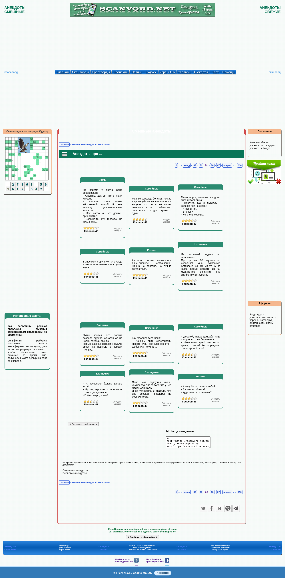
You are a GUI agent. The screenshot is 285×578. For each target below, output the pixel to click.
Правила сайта (64, 550)
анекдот (117, 229)
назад (187, 165)
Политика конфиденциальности (142, 552)
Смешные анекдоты (75, 472)
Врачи (103, 179)
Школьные (201, 244)
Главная (64, 144)
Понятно (163, 573)
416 (240, 165)
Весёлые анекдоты (75, 475)
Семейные (151, 188)
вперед (227, 165)
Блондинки (102, 373)
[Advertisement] (142, 42)
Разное (151, 250)
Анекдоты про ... (87, 154)
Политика (103, 325)
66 (212, 165)
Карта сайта (64, 552)
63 (195, 165)
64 (201, 165)
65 (206, 165)
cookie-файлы (142, 572)
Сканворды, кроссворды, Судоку (27, 131)
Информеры (64, 548)
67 (218, 165)
